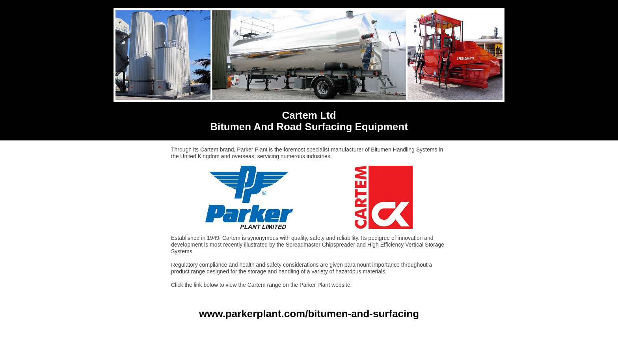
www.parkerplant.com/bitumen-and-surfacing (309, 314)
